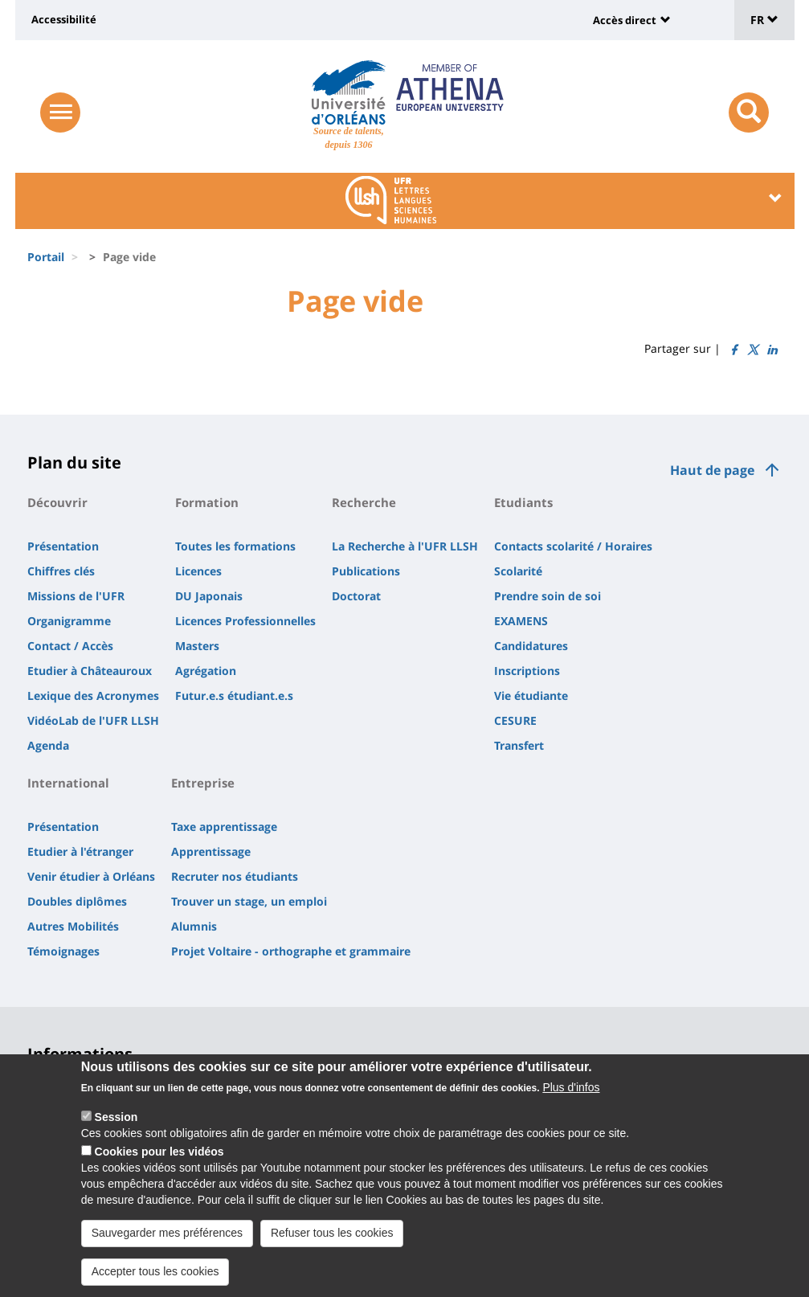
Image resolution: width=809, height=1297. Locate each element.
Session (116, 1129)
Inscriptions (527, 670)
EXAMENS (521, 620)
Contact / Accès (70, 645)
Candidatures (531, 645)
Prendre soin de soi (547, 595)
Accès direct (624, 20)
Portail (45, 256)
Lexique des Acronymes (93, 695)
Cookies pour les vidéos (159, 1163)
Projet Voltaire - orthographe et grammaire (291, 951)
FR (764, 19)
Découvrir (57, 502)
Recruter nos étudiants (234, 876)
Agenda (48, 745)
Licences (198, 571)
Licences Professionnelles (245, 620)
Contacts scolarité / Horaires (573, 546)
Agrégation (205, 670)
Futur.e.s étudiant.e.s (234, 695)
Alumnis (194, 926)
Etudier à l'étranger (80, 851)
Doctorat (356, 595)
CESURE (515, 720)
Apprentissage (211, 851)
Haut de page (712, 470)
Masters (197, 645)
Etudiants (523, 502)
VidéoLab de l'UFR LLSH (93, 720)
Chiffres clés (61, 571)
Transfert (519, 745)
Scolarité (518, 571)
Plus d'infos (570, 1099)
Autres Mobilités (73, 926)
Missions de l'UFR (76, 595)
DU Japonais (209, 595)
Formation (207, 502)
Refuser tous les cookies (332, 1244)
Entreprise (203, 783)
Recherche (364, 502)
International (68, 783)
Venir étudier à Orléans (91, 876)
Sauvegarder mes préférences (167, 1244)
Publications (366, 571)
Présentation (63, 546)
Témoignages (63, 951)
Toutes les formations (235, 546)
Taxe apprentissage (224, 826)
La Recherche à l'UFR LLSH (405, 546)
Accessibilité (63, 19)
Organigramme (69, 620)
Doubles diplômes (77, 901)
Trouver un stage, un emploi (249, 901)
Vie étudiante (531, 695)
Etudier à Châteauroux (89, 670)
